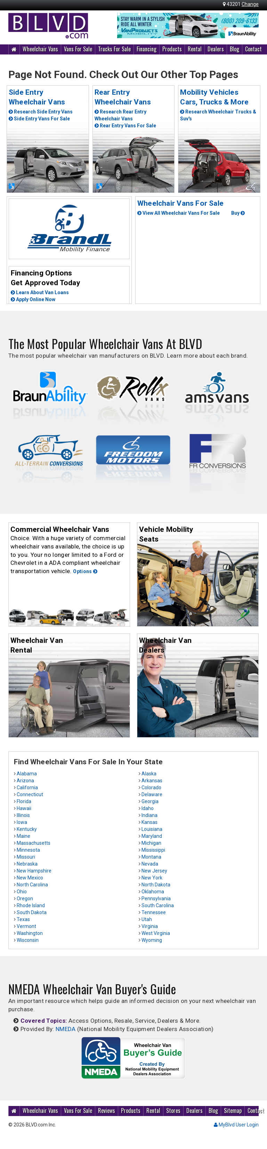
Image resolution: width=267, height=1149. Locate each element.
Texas (23, 919)
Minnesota (28, 850)
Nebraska (27, 864)
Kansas (149, 822)
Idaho (147, 808)
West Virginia (155, 933)
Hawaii (24, 808)
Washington (30, 933)
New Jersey (154, 871)
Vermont (26, 926)
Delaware (151, 794)
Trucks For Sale (114, 49)
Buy (238, 213)
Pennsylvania (156, 898)
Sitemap (233, 1110)
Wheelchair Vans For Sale (180, 203)
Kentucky (27, 829)
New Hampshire (34, 871)
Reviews (106, 1110)
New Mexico (30, 877)
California (27, 787)
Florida (24, 801)
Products (172, 49)
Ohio (22, 891)
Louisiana (151, 829)
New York (151, 877)
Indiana (149, 815)
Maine (23, 836)
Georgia (150, 801)
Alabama (27, 773)
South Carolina (157, 905)
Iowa (22, 822)
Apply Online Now (33, 299)
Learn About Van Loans (40, 292)
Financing (146, 49)
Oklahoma (152, 891)
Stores (173, 1110)
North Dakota (155, 884)
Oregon (25, 898)
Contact (253, 49)
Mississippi (153, 850)
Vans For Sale (78, 49)
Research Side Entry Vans (41, 111)
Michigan (151, 843)
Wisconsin (28, 940)
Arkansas (151, 780)
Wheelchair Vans (40, 49)
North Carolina (32, 884)
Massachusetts (33, 843)
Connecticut (30, 794)
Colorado (151, 787)
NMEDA (66, 1028)
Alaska (148, 773)
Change (250, 4)
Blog (234, 49)
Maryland (151, 836)
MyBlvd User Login (236, 1124)
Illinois (23, 815)
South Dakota (32, 912)
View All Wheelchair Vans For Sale (178, 213)
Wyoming (151, 940)
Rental (195, 49)
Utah (146, 919)
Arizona (25, 780)
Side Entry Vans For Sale (39, 118)
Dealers (216, 49)
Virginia (149, 926)
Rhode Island (31, 905)
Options (85, 571)
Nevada (149, 864)
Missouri (26, 857)
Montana (151, 857)
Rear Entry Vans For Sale (125, 125)
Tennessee (153, 912)
